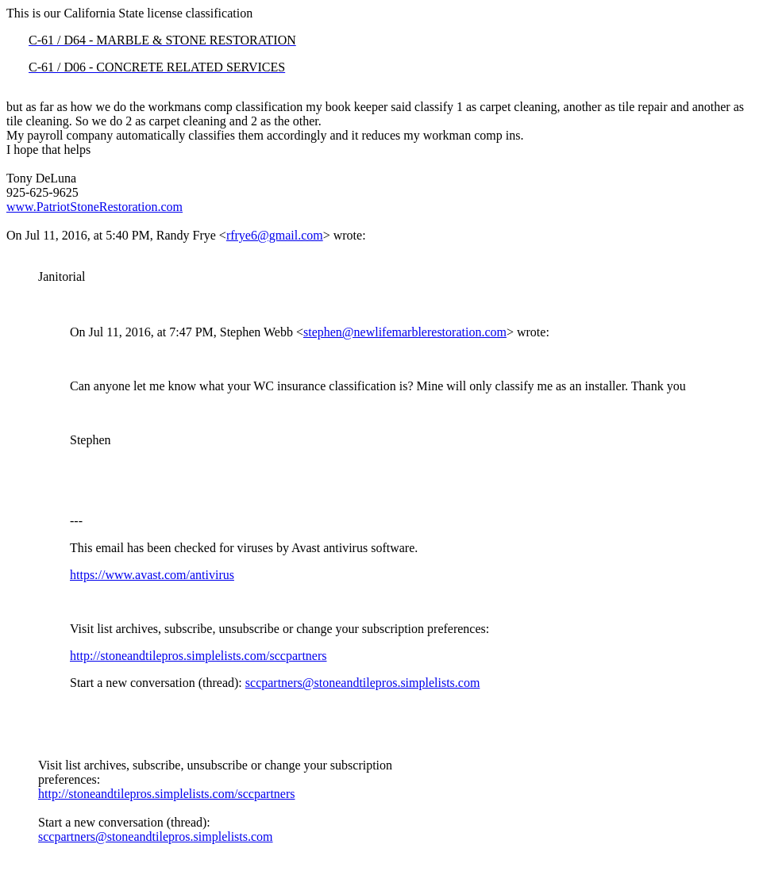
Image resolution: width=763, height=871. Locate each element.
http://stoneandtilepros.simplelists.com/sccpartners (198, 655)
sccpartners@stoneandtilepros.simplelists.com (362, 682)
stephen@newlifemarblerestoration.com (405, 332)
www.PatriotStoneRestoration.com (94, 206)
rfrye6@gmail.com (274, 235)
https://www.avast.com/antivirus (152, 574)
